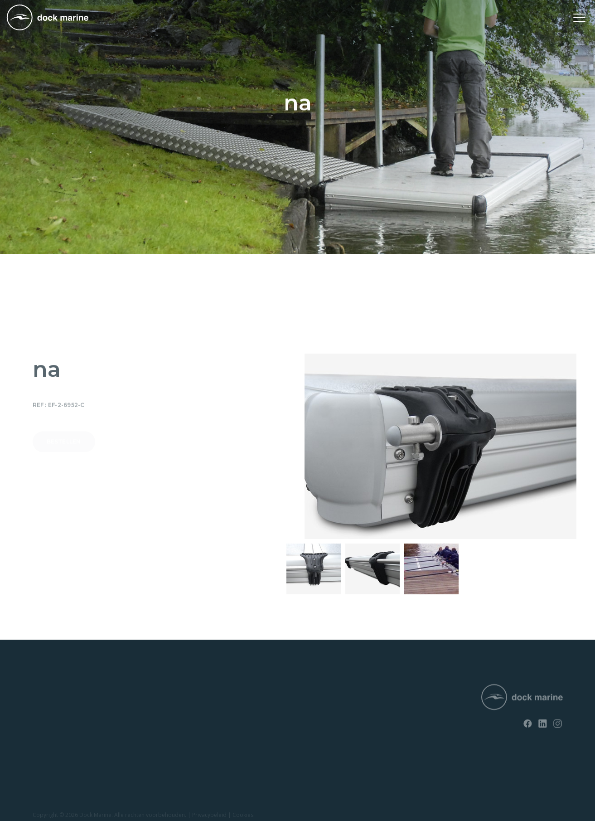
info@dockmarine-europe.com (308, 730)
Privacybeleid (209, 816)
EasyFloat (46, 722)
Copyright (45, 816)
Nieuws (153, 691)
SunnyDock (48, 707)
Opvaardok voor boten (64, 753)
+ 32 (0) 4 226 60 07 (290, 715)
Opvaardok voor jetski (63, 738)
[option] (313, 569)
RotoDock (47, 691)
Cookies (242, 816)
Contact (154, 707)
